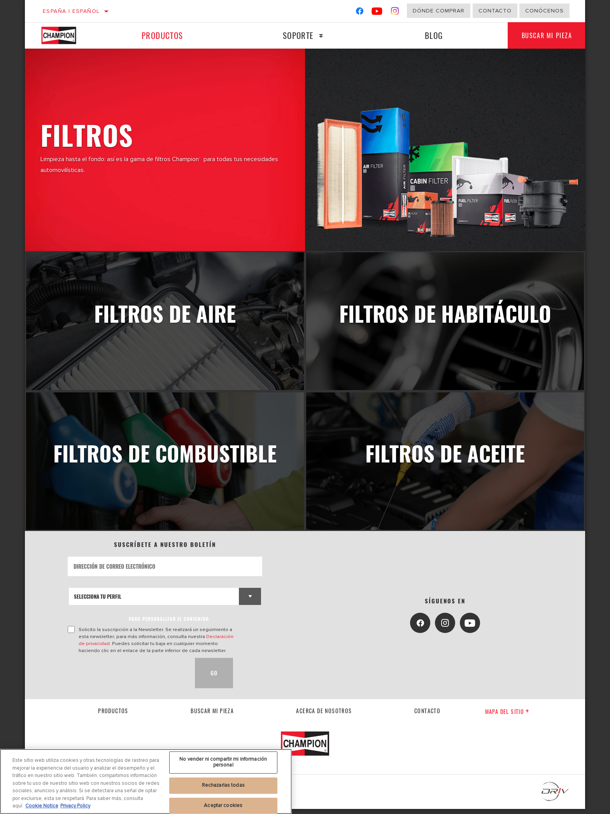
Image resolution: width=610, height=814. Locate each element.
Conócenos (544, 10)
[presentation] (127, 678)
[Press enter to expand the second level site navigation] (319, 36)
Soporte (296, 35)
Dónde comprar (439, 10)
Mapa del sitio (507, 716)
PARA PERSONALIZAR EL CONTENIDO (169, 624)
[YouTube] (377, 12)
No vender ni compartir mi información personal (223, 762)
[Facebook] (360, 12)
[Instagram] (395, 12)
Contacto (495, 10)
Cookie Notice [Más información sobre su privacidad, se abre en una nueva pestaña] (41, 806)
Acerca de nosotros (324, 716)
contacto (427, 716)
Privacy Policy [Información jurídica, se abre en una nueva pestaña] (75, 806)
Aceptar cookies (223, 805)
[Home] (66, 35)
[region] (146, 781)
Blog (431, 35)
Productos (161, 35)
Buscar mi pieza (545, 35)
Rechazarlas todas (223, 785)
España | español (71, 11)
